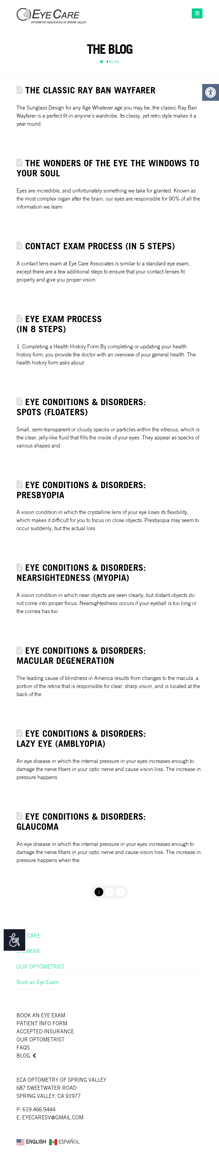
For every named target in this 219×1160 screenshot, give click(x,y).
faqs (23, 1047)
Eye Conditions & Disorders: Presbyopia (81, 489)
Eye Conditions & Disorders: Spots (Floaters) (81, 406)
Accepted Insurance (45, 1031)
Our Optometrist (40, 1039)
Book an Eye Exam (37, 982)
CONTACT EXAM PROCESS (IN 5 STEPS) (100, 245)
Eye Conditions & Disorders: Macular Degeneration (81, 655)
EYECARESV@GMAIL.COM (52, 1117)
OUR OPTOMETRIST (40, 966)
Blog (23, 1056)
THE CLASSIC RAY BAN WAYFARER (90, 89)
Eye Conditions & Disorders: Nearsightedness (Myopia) (81, 572)
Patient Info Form (41, 1023)
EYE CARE (28, 935)
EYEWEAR (28, 951)
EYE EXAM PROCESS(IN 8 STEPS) (59, 323)
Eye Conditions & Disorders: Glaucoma (81, 821)
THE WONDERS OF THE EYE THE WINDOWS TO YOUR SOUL (107, 167)
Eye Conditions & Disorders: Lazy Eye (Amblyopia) (81, 738)
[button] (197, 13)
